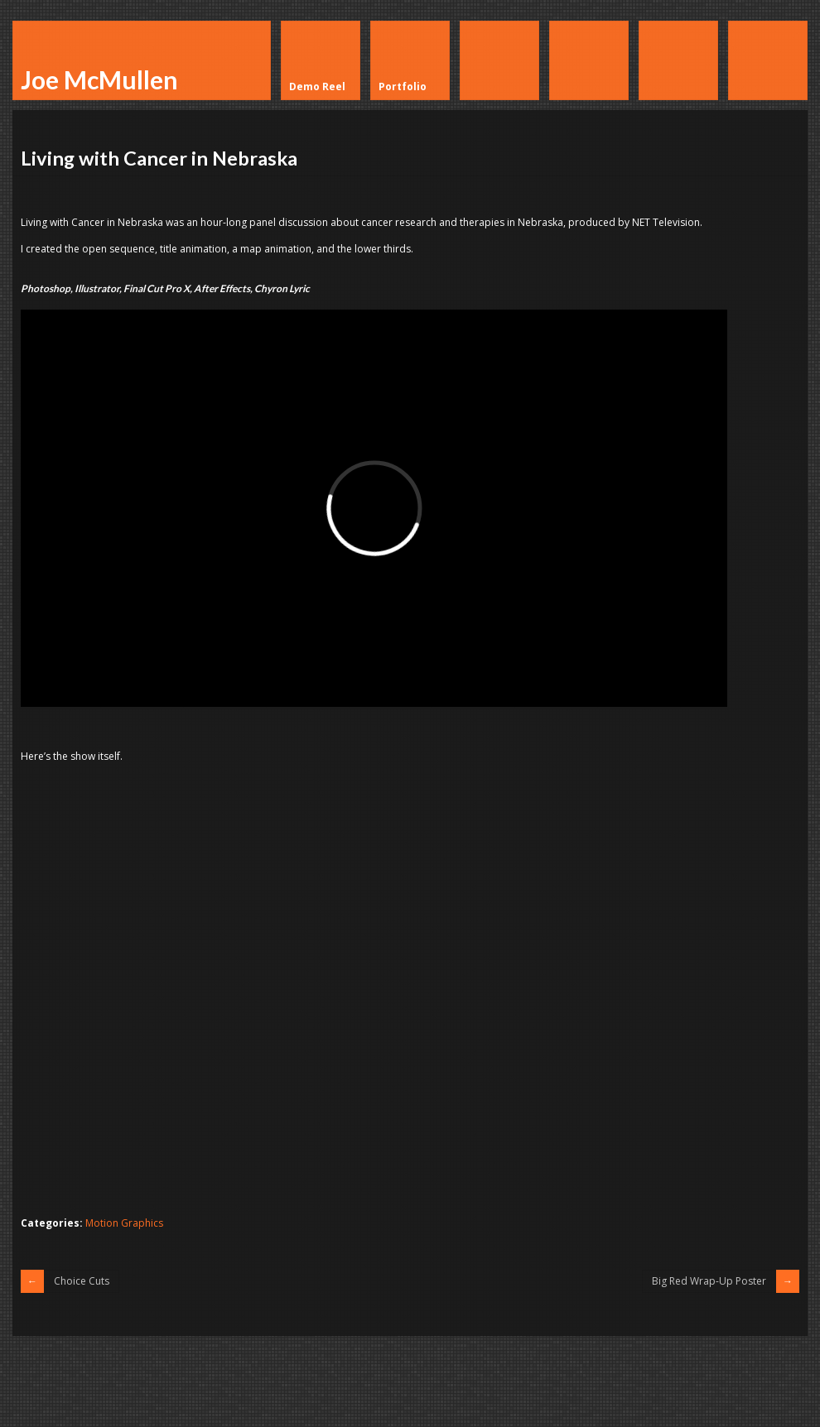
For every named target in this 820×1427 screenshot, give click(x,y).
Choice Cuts (81, 1281)
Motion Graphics (124, 1223)
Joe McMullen (99, 79)
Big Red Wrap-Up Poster (709, 1281)
